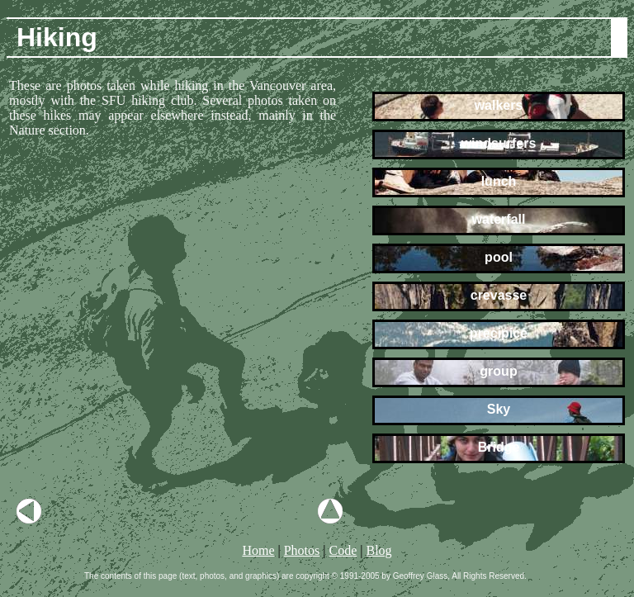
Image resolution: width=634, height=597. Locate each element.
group (498, 371)
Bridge (498, 447)
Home (258, 550)
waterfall (498, 219)
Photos (302, 550)
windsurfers (498, 143)
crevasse (498, 295)
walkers (499, 105)
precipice (498, 333)
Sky (498, 409)
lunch (498, 181)
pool (499, 257)
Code (343, 550)
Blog (378, 550)
